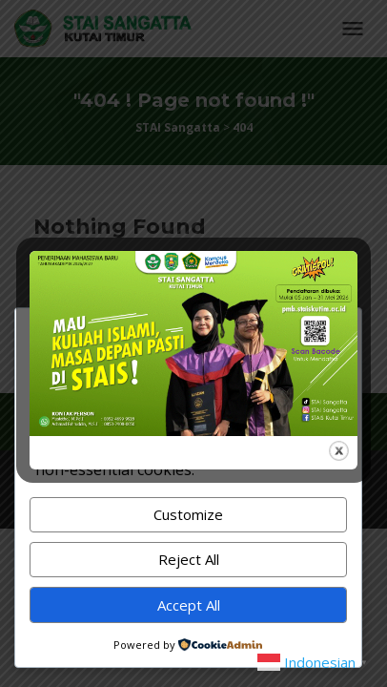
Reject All (188, 559)
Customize (188, 514)
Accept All (188, 604)
